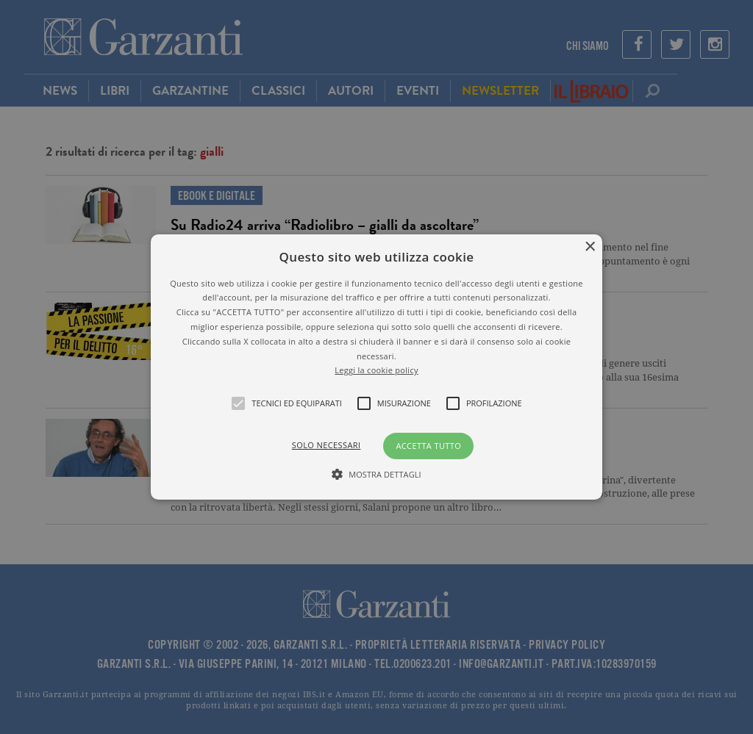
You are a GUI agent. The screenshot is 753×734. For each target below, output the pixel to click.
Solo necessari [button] (326, 444)
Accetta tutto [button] (428, 445)
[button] (376, 367)
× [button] (589, 247)
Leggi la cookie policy (376, 369)
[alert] (376, 367)
